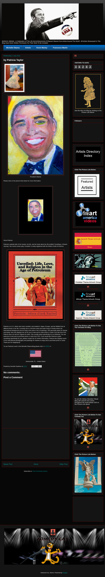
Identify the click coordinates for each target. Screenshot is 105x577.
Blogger (64, 573)
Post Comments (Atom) (39, 471)
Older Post (64, 464)
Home (36, 464)
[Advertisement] (35, 443)
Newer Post (8, 464)
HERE (47, 346)
